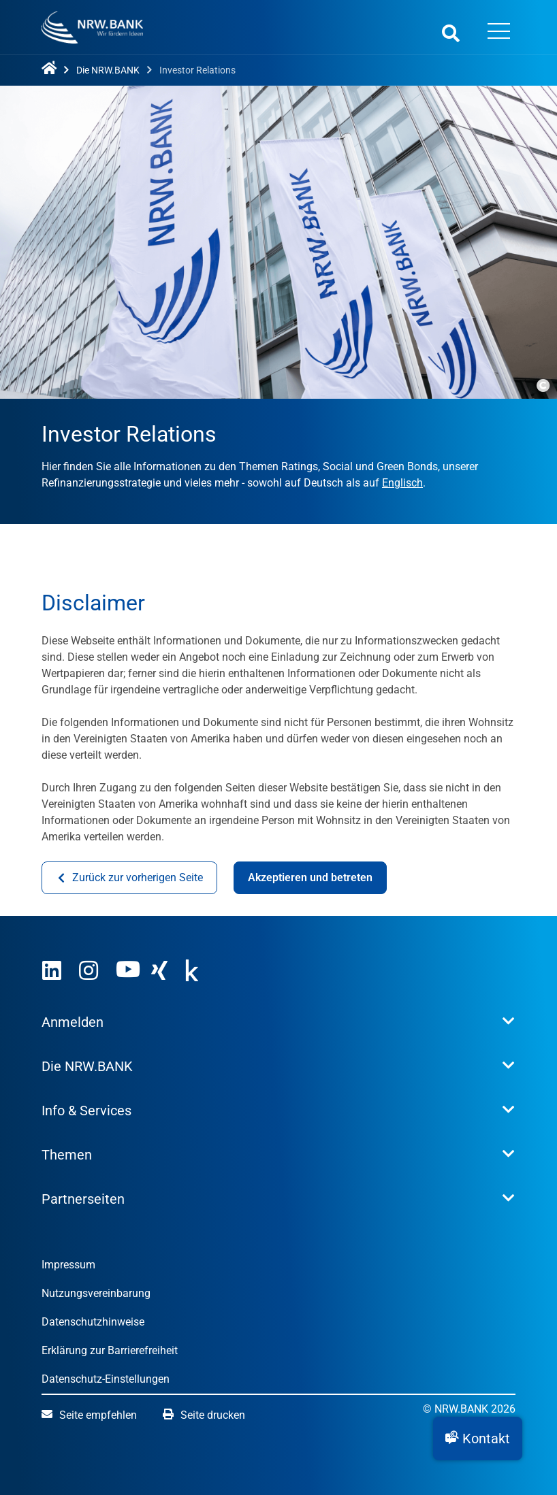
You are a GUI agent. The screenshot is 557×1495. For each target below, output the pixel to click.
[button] (477, 1438)
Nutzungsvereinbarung (96, 1293)
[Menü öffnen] (498, 33)
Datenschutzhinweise (93, 1321)
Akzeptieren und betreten (310, 877)
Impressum (68, 1264)
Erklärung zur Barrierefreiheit (110, 1350)
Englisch (402, 482)
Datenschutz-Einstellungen (106, 1379)
